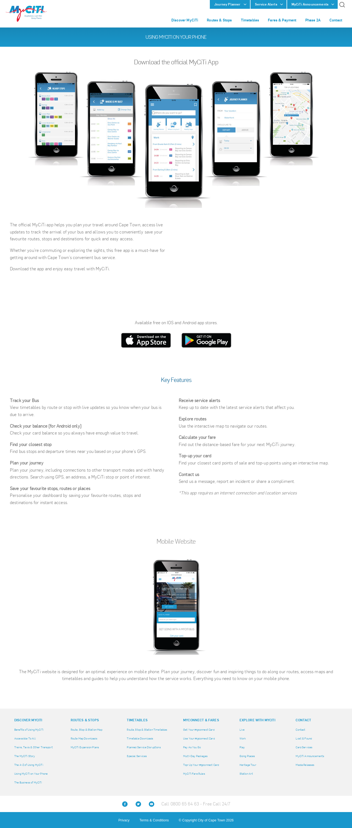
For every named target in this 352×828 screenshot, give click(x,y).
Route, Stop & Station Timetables (147, 729)
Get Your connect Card (199, 729)
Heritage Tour (248, 764)
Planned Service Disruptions (144, 747)
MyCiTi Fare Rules (194, 773)
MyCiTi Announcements (310, 756)
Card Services (304, 747)
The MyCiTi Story (24, 756)
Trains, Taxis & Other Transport (33, 747)
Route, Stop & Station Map (86, 729)
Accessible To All (25, 738)
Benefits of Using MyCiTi (28, 729)
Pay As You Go (192, 747)
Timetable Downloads (140, 738)
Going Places (247, 756)
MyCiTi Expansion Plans (85, 747)
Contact (300, 729)
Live (242, 729)
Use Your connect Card (199, 738)
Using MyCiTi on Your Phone (31, 773)
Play (242, 747)
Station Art (246, 773)
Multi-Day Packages (195, 756)
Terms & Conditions (154, 820)
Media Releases (305, 764)
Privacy (123, 820)
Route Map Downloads (84, 738)
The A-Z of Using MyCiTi (28, 764)
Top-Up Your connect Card (201, 764)
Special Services (137, 756)
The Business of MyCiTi (28, 782)
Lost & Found (304, 738)
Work (243, 738)
